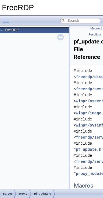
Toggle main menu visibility (7, 18)
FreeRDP (12, 30)
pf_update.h (88, 149)
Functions (95, 34)
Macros (95, 28)
